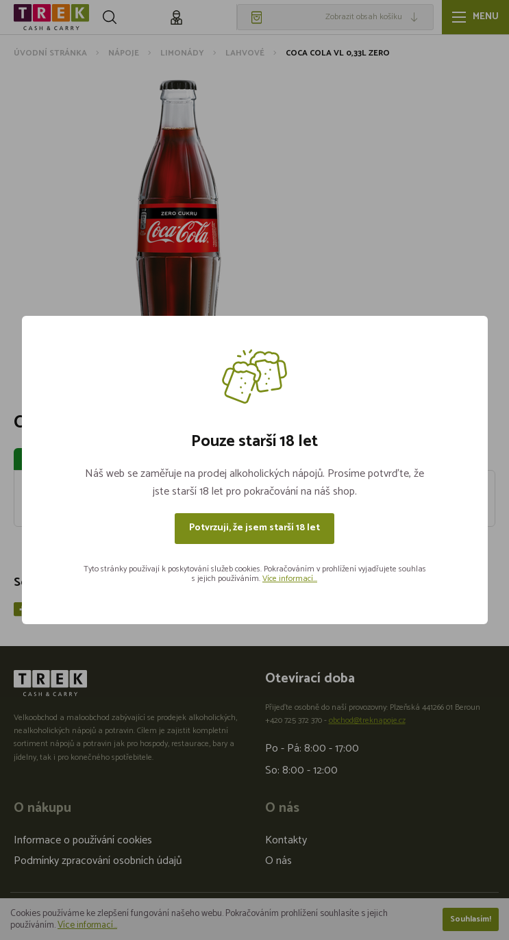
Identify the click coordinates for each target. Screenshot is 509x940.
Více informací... (289, 578)
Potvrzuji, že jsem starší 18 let (254, 528)
